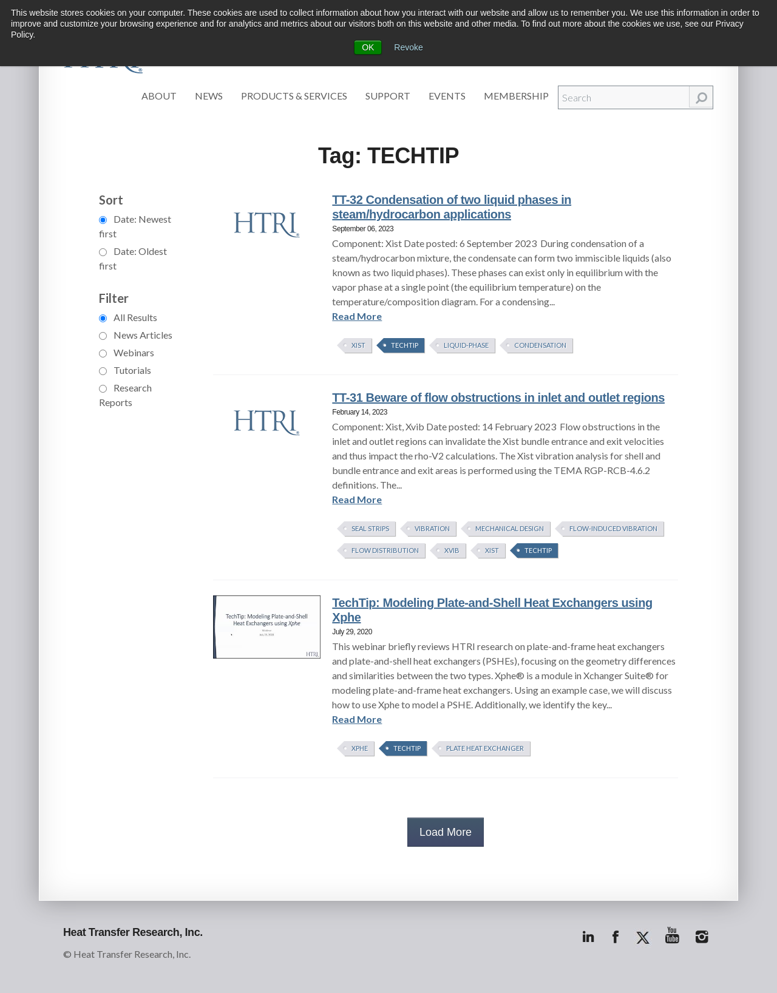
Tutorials (125, 370)
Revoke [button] (408, 47)
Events (447, 95)
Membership (516, 95)
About (159, 95)
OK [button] (368, 47)
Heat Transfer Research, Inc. (133, 932)
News (209, 95)
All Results (128, 317)
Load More (445, 832)
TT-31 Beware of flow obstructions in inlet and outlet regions (498, 397)
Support (387, 95)
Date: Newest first (135, 226)
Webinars (126, 352)
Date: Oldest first (133, 258)
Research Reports (125, 395)
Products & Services (294, 95)
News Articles (135, 335)
